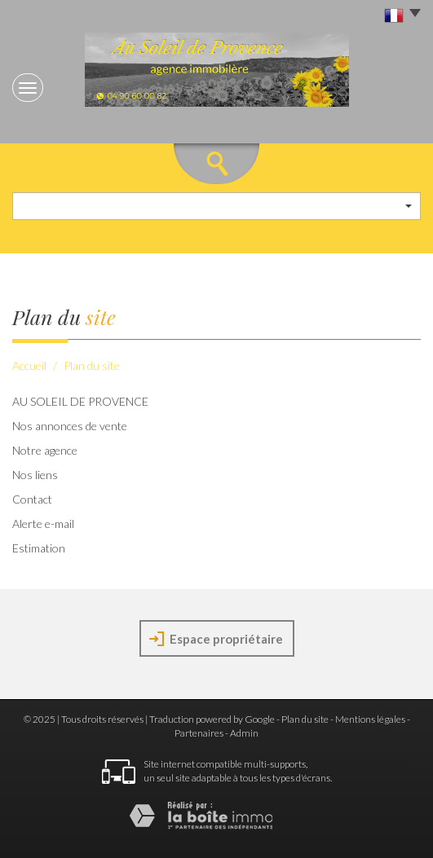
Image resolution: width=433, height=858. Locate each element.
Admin (244, 733)
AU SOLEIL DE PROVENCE (80, 401)
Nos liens (35, 475)
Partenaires (199, 733)
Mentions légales (370, 719)
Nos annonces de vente (69, 426)
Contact (32, 499)
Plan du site (305, 719)
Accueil (29, 365)
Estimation (38, 548)
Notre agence (44, 450)
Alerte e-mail (43, 523)
